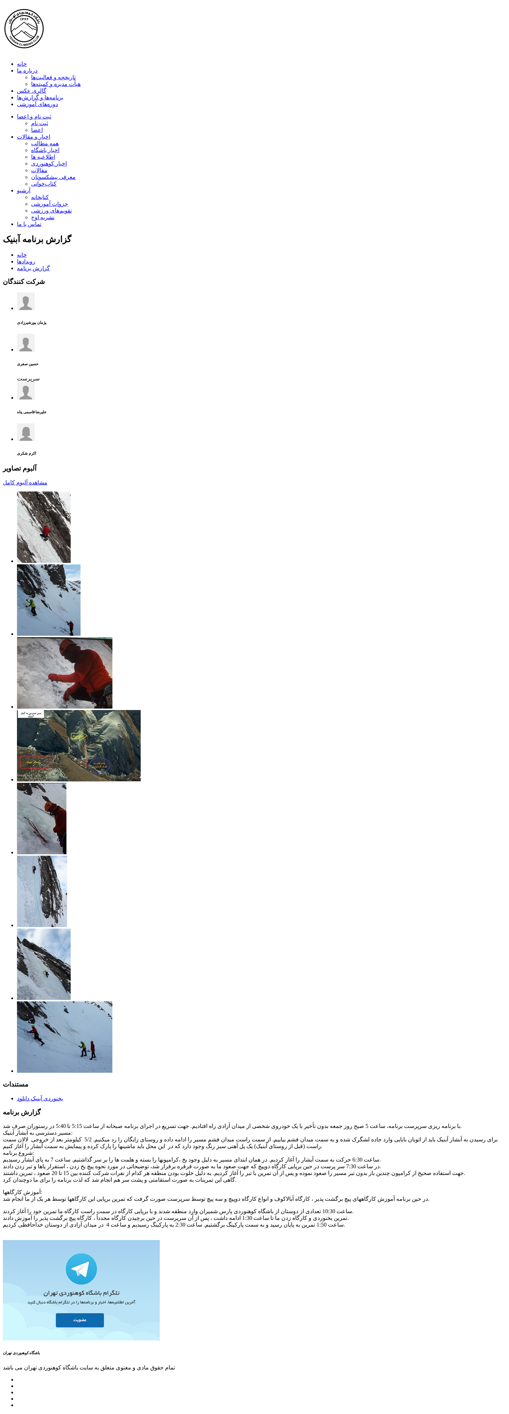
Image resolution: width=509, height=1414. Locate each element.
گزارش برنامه (33, 268)
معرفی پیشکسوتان (53, 177)
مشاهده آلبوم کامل (25, 482)
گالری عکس (31, 91)
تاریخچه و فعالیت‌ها (53, 77)
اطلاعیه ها (43, 157)
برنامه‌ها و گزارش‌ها (40, 97)
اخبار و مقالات (33, 137)
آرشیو (23, 190)
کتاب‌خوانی (44, 184)
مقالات (39, 170)
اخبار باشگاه (45, 150)
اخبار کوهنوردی (49, 164)
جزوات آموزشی (49, 204)
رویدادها (26, 261)
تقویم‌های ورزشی (51, 211)
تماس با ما (29, 224)
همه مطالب (45, 143)
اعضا (37, 130)
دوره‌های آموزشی (37, 104)
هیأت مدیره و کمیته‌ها (56, 84)
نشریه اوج (42, 217)
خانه (22, 64)
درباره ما (27, 71)
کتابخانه (40, 197)
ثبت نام (39, 123)
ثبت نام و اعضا (34, 117)
